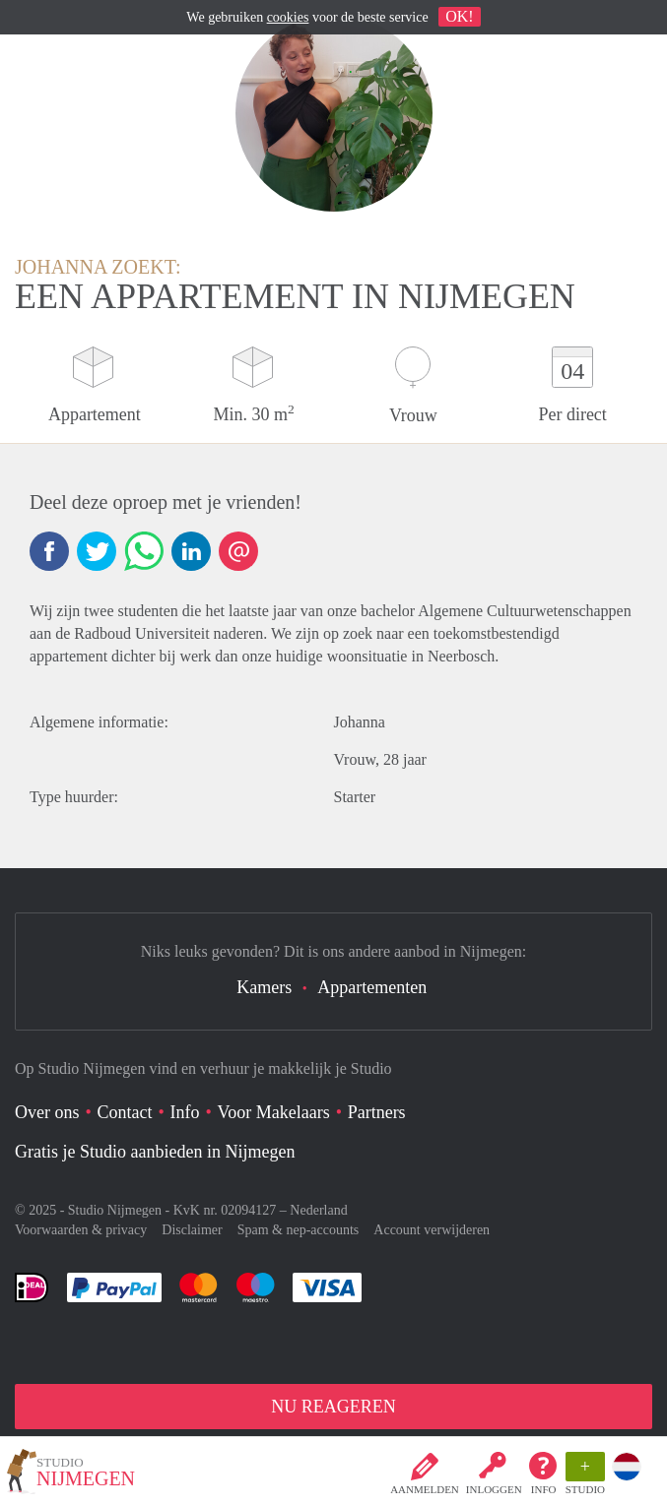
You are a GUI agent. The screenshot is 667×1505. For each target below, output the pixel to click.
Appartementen (372, 987)
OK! (459, 16)
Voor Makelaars (274, 1112)
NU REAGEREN (333, 1406)
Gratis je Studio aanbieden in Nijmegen (155, 1151)
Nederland (318, 1210)
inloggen (494, 1489)
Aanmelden (424, 1489)
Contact (125, 1112)
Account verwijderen (431, 1230)
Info (544, 1489)
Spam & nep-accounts (298, 1230)
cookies (288, 17)
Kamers (264, 987)
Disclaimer (192, 1230)
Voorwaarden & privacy (81, 1230)
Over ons (47, 1112)
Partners (377, 1112)
